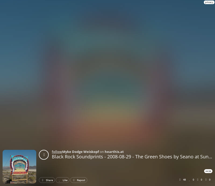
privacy (209, 2)
